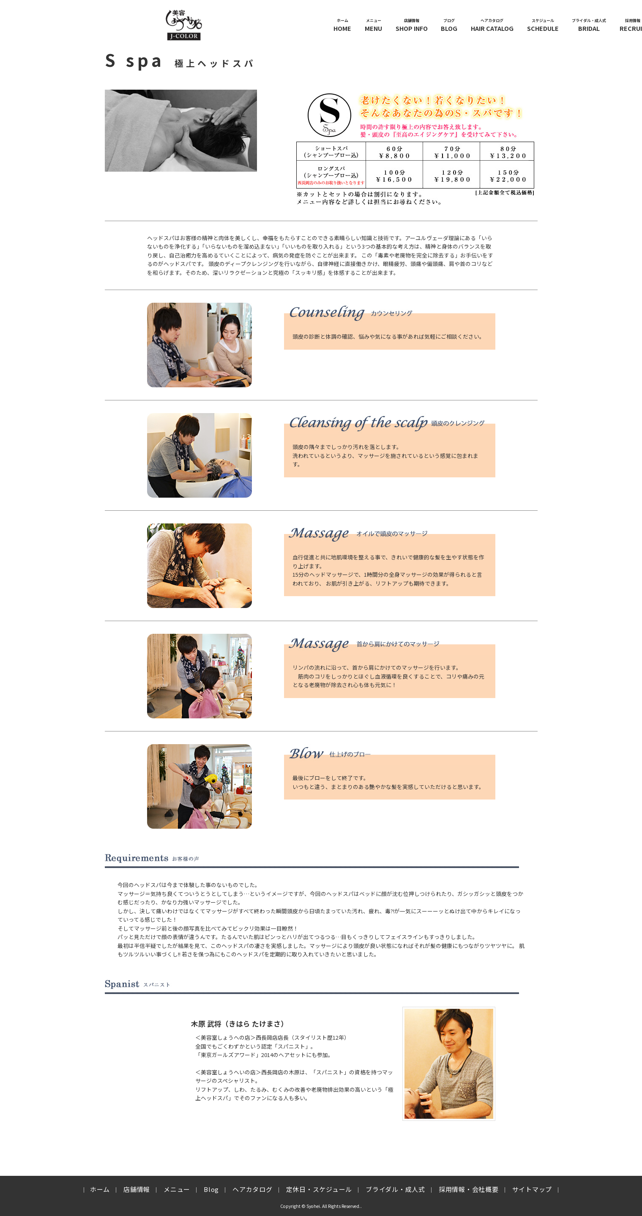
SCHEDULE (543, 25)
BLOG (449, 25)
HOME (342, 25)
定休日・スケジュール (319, 1189)
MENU (373, 25)
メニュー (177, 1189)
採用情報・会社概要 (469, 1189)
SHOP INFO (412, 25)
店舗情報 (136, 1189)
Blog (211, 1189)
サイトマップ (532, 1189)
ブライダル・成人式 (395, 1189)
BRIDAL (589, 25)
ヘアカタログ (252, 1189)
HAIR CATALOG (492, 25)
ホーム (100, 1189)
